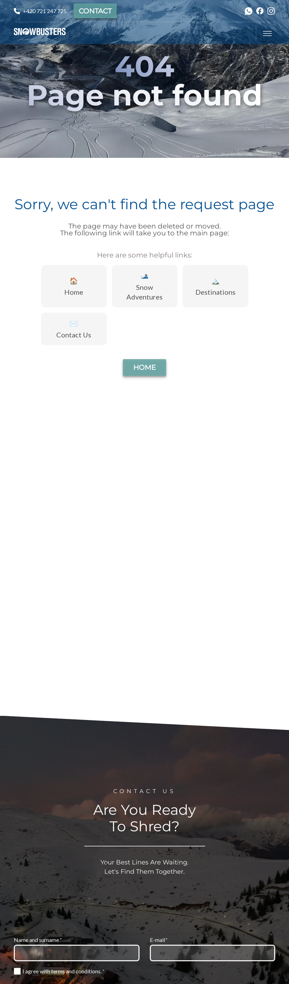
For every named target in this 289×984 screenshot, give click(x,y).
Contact (95, 11)
